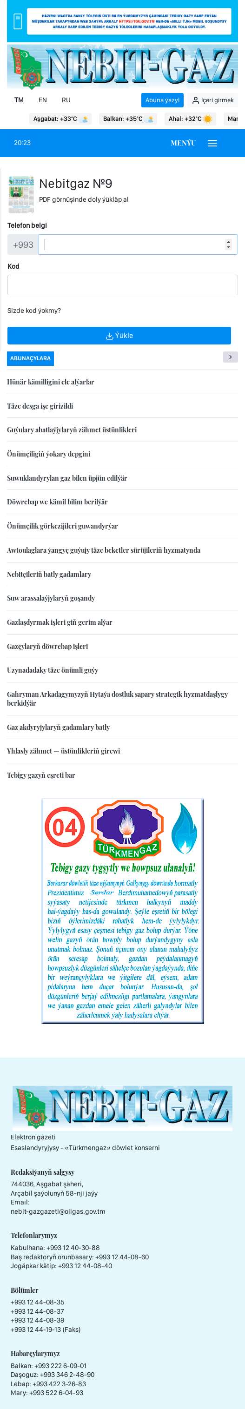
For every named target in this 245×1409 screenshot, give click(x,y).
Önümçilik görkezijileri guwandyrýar (62, 526)
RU (66, 100)
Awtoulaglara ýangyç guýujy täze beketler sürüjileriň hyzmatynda (103, 550)
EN (43, 100)
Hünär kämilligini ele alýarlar (50, 381)
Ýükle (119, 335)
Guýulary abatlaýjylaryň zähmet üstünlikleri (72, 429)
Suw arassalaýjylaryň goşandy (51, 598)
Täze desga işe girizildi (40, 406)
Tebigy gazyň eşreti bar (41, 775)
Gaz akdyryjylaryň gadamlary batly (58, 727)
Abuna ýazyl (162, 100)
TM (19, 100)
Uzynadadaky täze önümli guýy (52, 670)
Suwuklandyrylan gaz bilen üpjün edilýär (67, 478)
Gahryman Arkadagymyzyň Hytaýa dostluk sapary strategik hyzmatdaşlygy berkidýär (117, 699)
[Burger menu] (212, 143)
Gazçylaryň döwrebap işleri (47, 646)
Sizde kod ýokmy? (34, 310)
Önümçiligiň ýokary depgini (48, 454)
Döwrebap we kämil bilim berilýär (57, 501)
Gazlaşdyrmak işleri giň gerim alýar (60, 622)
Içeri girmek (213, 100)
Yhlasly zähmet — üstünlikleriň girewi (63, 751)
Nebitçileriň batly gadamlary (49, 574)
